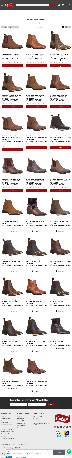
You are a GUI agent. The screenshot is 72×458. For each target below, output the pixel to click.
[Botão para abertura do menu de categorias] (2, 5)
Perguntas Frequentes (7, 429)
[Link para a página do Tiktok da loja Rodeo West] (64, 427)
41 (12, 62)
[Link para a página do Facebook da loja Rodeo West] (58, 427)
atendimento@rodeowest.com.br (42, 421)
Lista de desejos (21, 425)
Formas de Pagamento (7, 431)
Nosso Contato (5, 434)
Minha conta (20, 418)
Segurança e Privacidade (4, 421)
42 (14, 62)
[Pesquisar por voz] (47, 5)
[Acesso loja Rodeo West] (59, 5)
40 (9, 62)
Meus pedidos (21, 421)
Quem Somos (5, 416)
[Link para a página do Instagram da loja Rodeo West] (55, 427)
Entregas (3, 436)
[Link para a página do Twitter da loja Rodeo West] (67, 427)
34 (3, 187)
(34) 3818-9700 (37, 416)
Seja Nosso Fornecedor (7, 438)
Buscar (52, 5)
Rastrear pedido (5, 418)
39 (6, 62)
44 (20, 62)
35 (51, 62)
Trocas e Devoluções (7, 424)
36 (6, 103)
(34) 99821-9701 (38, 418)
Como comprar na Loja (7, 427)
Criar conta (20, 416)
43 (17, 62)
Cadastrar (52, 404)
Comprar (12, 66)
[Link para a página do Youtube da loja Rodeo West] (61, 427)
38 (27, 62)
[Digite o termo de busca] (30, 5)
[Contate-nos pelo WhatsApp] (69, 451)
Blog (18, 427)
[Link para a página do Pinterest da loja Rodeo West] (70, 427)
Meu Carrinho (21, 423)
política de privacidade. (35, 453)
